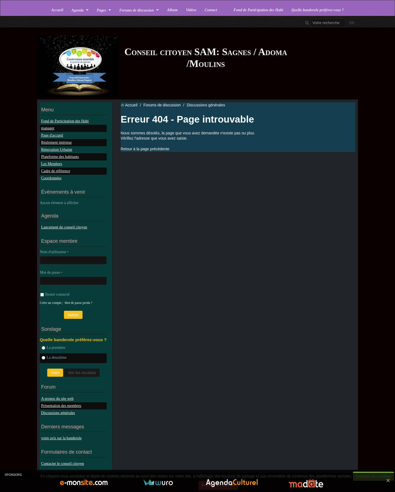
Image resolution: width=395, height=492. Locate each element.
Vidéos (191, 10)
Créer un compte (50, 303)
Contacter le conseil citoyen (62, 464)
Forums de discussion (136, 10)
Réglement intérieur (56, 142)
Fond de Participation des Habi (258, 10)
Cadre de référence (55, 171)
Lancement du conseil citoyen (64, 227)
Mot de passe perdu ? (78, 303)
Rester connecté (55, 294)
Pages (101, 10)
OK (352, 23)
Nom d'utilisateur (53, 252)
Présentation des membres (61, 406)
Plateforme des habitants (60, 157)
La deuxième (54, 357)
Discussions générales (58, 413)
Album (172, 10)
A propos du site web (57, 399)
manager (47, 128)
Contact (211, 10)
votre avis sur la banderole (61, 438)
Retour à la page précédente (145, 149)
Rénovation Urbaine (56, 150)
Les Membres (51, 164)
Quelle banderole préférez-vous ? (317, 10)
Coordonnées (51, 178)
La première (53, 348)
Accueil (57, 10)
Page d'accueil (52, 135)
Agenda (77, 10)
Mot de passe (50, 272)
